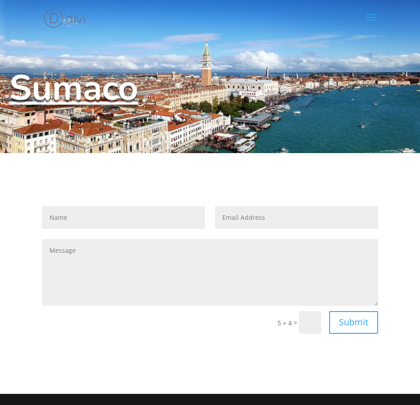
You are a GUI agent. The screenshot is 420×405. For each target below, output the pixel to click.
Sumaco (74, 88)
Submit (353, 322)
